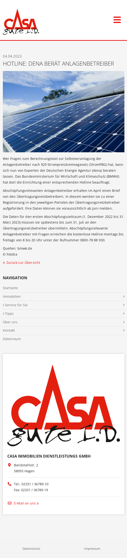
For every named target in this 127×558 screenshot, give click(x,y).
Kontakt (9, 330)
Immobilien (12, 296)
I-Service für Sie (15, 305)
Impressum (92, 548)
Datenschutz (31, 548)
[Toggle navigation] (117, 19)
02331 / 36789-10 (35, 484)
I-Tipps (8, 313)
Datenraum (12, 339)
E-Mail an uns (21, 503)
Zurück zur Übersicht (23, 262)
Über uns (10, 322)
